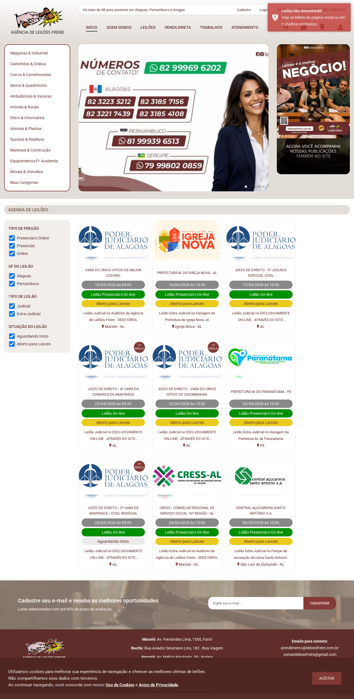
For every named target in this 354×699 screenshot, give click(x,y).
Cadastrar (316, 604)
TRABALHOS (211, 27)
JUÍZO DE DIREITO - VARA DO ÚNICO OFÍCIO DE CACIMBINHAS (110, 391)
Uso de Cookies (120, 684)
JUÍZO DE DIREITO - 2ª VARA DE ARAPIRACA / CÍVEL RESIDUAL (249, 391)
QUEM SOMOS (118, 27)
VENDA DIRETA (178, 27)
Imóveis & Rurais (24, 107)
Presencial (26, 246)
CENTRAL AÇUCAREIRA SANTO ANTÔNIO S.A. (111, 510)
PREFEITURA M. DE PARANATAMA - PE (179, 391)
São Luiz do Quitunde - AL (110, 564)
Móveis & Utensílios (26, 171)
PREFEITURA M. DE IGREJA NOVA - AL (179, 272)
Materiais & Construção (30, 150)
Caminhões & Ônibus (28, 64)
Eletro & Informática (27, 118)
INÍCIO (91, 27)
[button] (246, 187)
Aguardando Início (32, 336)
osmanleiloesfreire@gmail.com (309, 657)
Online (22, 253)
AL (249, 326)
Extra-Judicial (28, 314)
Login (263, 10)
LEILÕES (147, 27)
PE (180, 445)
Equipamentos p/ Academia (34, 161)
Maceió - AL (110, 326)
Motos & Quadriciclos (28, 85)
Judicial (23, 306)
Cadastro (244, 10)
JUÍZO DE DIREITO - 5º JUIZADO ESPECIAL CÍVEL (248, 272)
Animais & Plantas (25, 128)
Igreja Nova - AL (180, 326)
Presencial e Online (33, 238)
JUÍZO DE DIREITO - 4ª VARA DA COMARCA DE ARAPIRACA (317, 272)
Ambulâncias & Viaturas (30, 96)
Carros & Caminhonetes (30, 74)
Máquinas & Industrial (29, 53)
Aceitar (326, 678)
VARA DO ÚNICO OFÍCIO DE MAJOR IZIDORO (110, 272)
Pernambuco (28, 283)
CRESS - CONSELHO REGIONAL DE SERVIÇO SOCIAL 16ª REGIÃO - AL (317, 391)
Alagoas (24, 276)
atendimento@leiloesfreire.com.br (310, 650)
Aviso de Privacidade (158, 684)
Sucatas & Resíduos (27, 139)
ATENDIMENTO (244, 27)
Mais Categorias (24, 182)
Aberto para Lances (34, 344)
